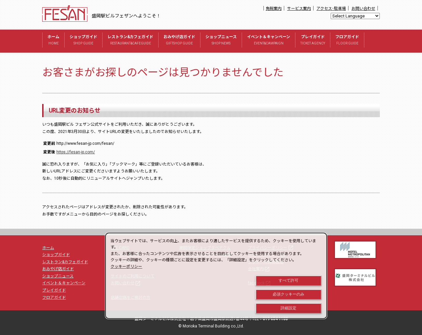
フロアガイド (347, 41)
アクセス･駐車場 (331, 8)
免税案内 (274, 8)
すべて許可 (288, 280)
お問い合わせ (363, 8)
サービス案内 (299, 8)
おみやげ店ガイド (179, 41)
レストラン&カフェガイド (130, 41)
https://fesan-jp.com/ (75, 152)
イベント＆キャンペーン (268, 41)
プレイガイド (312, 41)
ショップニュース (221, 41)
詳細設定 (288, 308)
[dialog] (216, 276)
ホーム (53, 41)
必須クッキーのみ (288, 294)
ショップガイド (83, 41)
